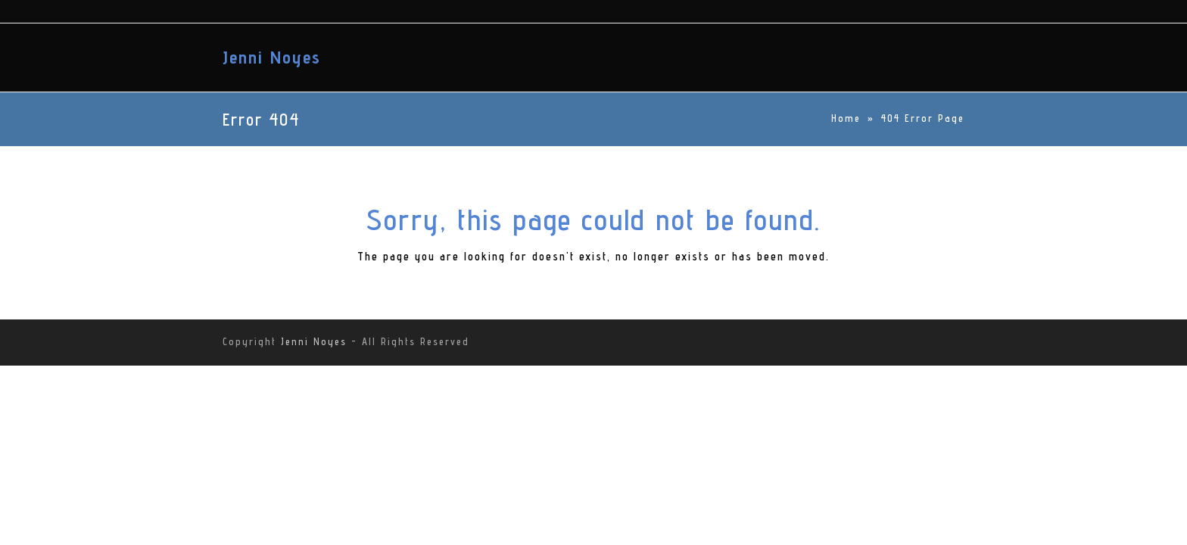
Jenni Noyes (272, 57)
